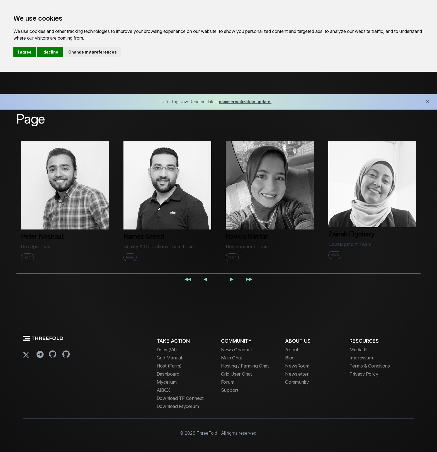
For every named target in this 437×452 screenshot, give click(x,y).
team (27, 257)
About (291, 349)
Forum (227, 382)
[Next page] (232, 279)
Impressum (361, 358)
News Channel (236, 349)
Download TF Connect (180, 398)
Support (230, 390)
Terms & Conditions (369, 366)
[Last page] (249, 279)
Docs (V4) (167, 349)
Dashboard (168, 374)
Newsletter (297, 374)
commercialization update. (245, 101)
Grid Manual (169, 358)
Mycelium (167, 382)
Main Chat (231, 358)
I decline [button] (50, 52)
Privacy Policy (363, 374)
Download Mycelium (178, 406)
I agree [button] (24, 52)
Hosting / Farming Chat (245, 366)
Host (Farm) (169, 366)
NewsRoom (297, 366)
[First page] (187, 279)
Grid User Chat (236, 374)
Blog (289, 358)
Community (297, 382)
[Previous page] (205, 279)
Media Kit (359, 349)
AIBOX (163, 390)
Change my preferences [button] (92, 52)
